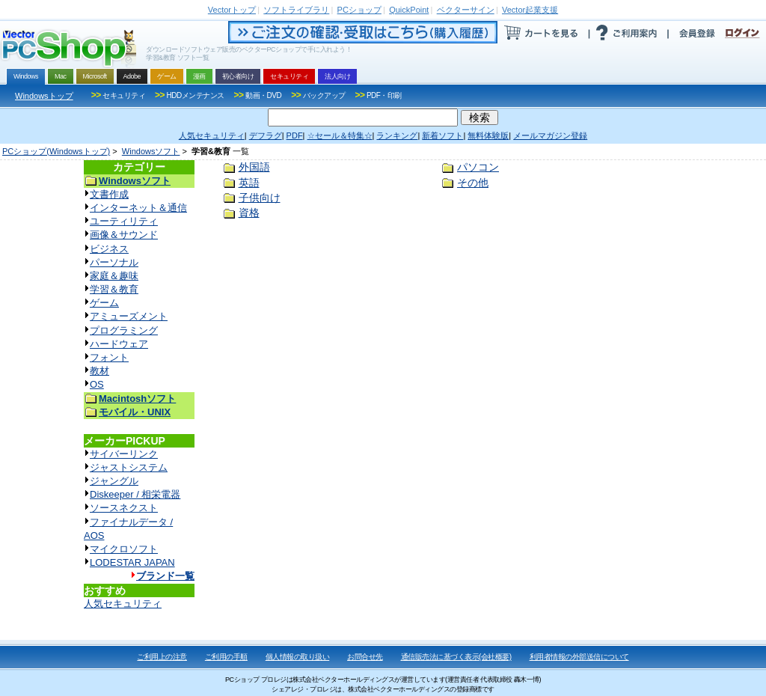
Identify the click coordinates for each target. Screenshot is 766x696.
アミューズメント (129, 316)
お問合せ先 (365, 657)
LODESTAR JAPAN (132, 562)
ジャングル (114, 480)
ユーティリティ (124, 221)
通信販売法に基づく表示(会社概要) (456, 657)
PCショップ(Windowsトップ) (56, 151)
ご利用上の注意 (162, 657)
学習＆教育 (114, 289)
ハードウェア (119, 343)
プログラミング (124, 330)
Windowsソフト (151, 151)
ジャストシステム (129, 467)
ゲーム (104, 302)
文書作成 (109, 194)
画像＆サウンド (124, 234)
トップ (232, 9)
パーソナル (114, 262)
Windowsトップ (44, 95)
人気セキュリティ (123, 603)
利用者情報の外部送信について (579, 657)
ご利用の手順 (226, 657)
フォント (109, 357)
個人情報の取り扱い (298, 657)
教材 (99, 370)
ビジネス (109, 248)
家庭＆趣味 (114, 275)
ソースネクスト (124, 507)
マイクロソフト (124, 549)
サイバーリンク (124, 454)
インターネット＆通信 (138, 207)
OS (97, 384)
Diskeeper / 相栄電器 (135, 494)
